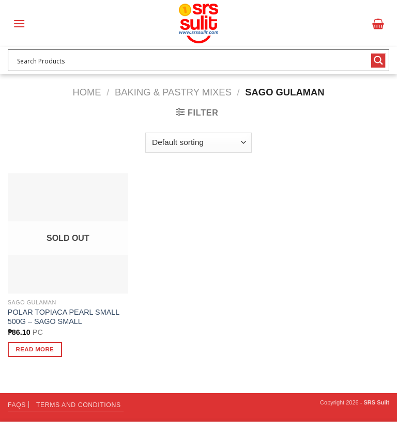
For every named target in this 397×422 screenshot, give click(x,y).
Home (86, 92)
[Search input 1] (192, 60)
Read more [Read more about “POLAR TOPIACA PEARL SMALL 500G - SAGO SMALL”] (35, 349)
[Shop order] (198, 143)
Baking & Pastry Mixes (173, 92)
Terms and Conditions (78, 405)
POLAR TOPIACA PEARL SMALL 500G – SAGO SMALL (63, 317)
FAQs (17, 405)
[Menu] (19, 23)
